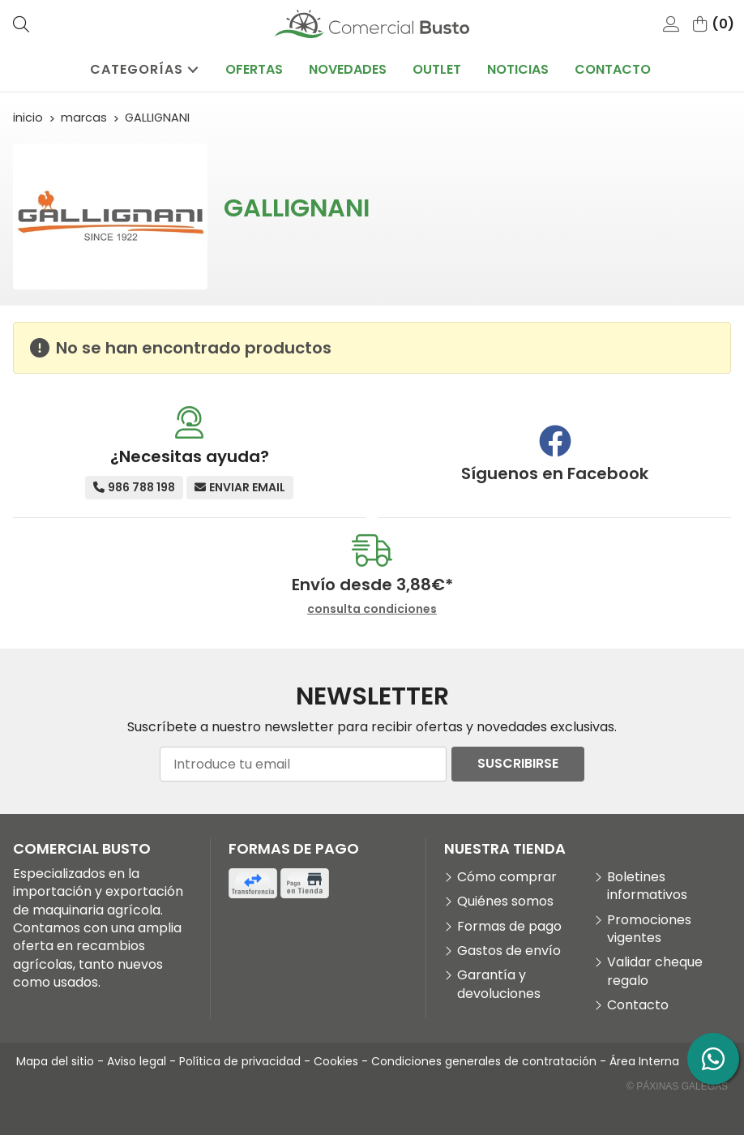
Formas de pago (509, 927)
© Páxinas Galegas (677, 1086)
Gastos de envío (509, 951)
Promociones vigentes (649, 929)
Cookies (336, 1061)
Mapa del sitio (55, 1061)
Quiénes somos (505, 901)
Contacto (638, 1005)
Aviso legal (136, 1061)
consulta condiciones (372, 609)
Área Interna (644, 1061)
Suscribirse (517, 763)
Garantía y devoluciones (499, 984)
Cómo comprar (507, 877)
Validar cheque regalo (655, 971)
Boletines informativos (647, 886)
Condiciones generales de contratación (483, 1061)
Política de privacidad (240, 1061)
